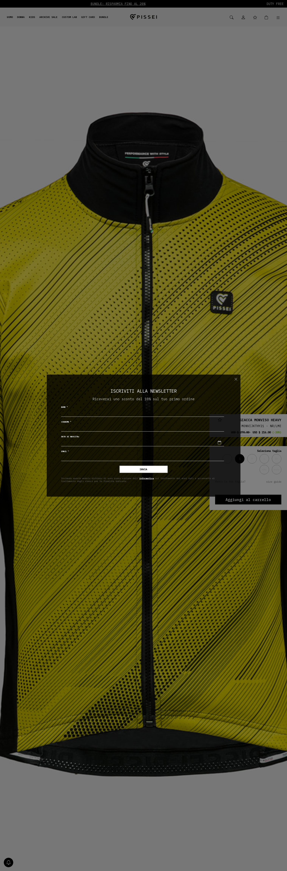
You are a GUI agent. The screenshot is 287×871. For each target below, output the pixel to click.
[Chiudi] (236, 379)
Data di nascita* (70, 436)
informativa (146, 478)
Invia (143, 469)
